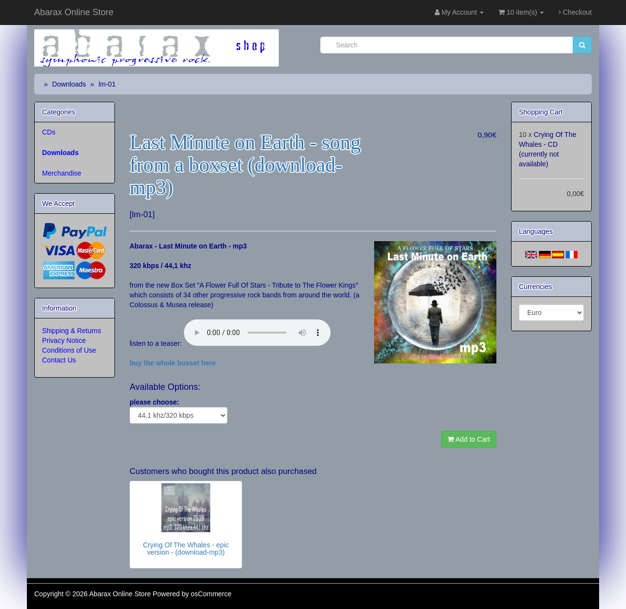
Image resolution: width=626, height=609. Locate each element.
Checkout (575, 12)
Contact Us (59, 360)
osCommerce (211, 594)
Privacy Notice (64, 340)
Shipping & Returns (71, 331)
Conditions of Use (69, 350)
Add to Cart (468, 439)
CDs (48, 132)
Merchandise (61, 173)
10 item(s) (521, 12)
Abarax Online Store (73, 12)
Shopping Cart (541, 112)
